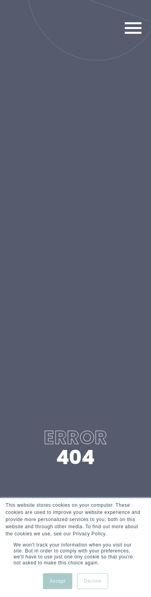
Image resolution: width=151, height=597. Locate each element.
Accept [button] (58, 581)
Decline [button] (92, 581)
